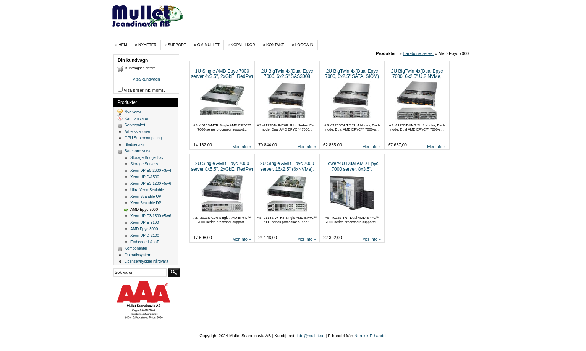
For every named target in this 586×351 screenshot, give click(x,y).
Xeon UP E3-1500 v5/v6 (150, 216)
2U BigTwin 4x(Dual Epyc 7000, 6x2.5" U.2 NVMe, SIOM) (417, 76)
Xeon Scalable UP (145, 196)
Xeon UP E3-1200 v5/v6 (150, 183)
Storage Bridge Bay (146, 157)
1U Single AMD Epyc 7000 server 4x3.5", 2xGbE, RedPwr (222, 73)
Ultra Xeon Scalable (147, 190)
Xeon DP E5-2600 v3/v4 (150, 170)
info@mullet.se (310, 335)
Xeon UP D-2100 (144, 235)
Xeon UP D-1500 (144, 177)
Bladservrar (134, 144)
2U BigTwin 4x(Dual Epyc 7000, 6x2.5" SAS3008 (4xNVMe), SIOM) (287, 76)
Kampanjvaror (136, 118)
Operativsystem (138, 255)
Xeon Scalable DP (145, 203)
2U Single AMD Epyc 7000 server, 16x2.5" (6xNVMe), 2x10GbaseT (287, 169)
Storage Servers (144, 164)
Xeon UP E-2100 (144, 222)
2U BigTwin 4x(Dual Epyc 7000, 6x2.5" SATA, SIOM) (352, 73)
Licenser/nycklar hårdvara (146, 261)
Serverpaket (135, 125)
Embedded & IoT (144, 242)
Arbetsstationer (137, 131)
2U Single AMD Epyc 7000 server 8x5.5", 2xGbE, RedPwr (222, 166)
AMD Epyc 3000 (144, 229)
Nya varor (133, 112)
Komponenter (136, 248)
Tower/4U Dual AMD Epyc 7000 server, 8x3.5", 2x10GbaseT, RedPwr (351, 169)
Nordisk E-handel (370, 335)
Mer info (240, 146)
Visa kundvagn (146, 79)
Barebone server (418, 53)
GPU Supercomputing (143, 138)
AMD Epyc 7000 (144, 209)
